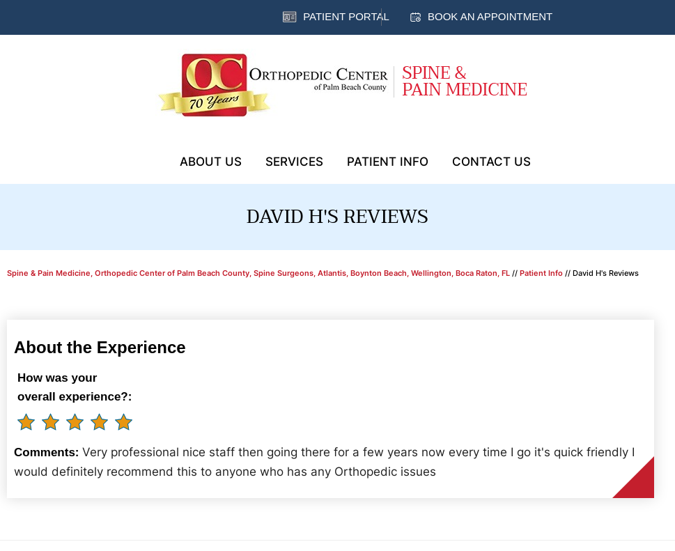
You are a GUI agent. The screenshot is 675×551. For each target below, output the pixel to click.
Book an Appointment (490, 16)
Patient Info (387, 162)
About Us (211, 162)
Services (294, 162)
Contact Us (491, 162)
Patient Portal (346, 16)
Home (150, 160)
